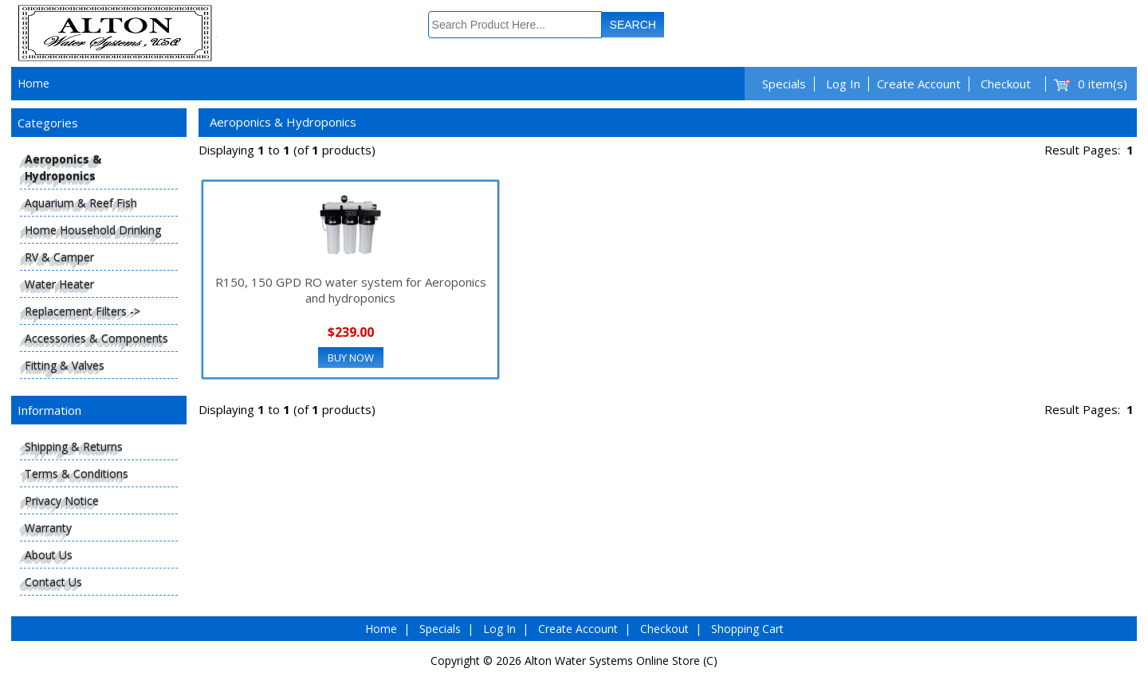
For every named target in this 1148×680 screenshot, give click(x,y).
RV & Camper (59, 256)
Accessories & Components (96, 338)
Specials (784, 84)
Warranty (48, 527)
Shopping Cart (747, 628)
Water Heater (59, 283)
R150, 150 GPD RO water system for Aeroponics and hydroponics (350, 290)
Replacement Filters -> (82, 311)
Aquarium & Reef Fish (81, 202)
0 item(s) (1102, 84)
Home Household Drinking (93, 229)
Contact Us (53, 581)
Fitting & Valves (64, 365)
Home (33, 83)
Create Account (919, 84)
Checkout (1006, 84)
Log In (843, 84)
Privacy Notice (62, 500)
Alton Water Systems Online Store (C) (621, 660)
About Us (49, 554)
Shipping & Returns (74, 446)
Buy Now (351, 357)
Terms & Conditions (76, 473)
